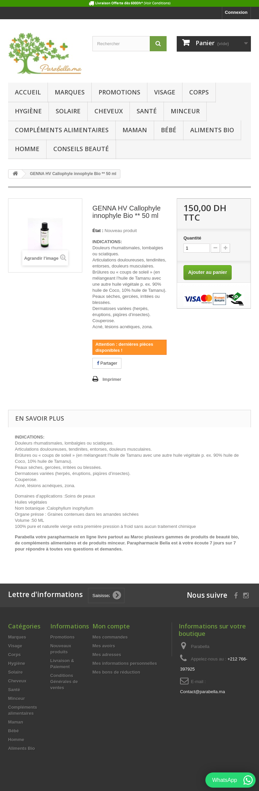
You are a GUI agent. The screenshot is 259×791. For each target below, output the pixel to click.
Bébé (168, 130)
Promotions (119, 92)
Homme (27, 149)
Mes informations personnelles (124, 663)
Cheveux (108, 111)
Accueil (28, 92)
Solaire (68, 111)
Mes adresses (106, 654)
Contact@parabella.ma (202, 691)
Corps (199, 92)
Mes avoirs (103, 645)
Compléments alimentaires (62, 130)
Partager (107, 363)
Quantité (192, 238)
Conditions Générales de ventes (64, 681)
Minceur (185, 111)
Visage (164, 92)
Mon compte (111, 626)
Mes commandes (110, 637)
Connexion (236, 12)
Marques (70, 92)
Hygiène (28, 111)
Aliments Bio (212, 130)
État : (98, 230)
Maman (134, 130)
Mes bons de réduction (116, 672)
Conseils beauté (81, 149)
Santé (147, 111)
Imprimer (112, 379)
